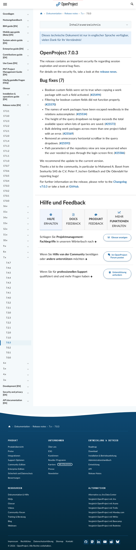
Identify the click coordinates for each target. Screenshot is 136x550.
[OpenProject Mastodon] (92, 542)
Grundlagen (8, 14)
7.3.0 (8, 313)
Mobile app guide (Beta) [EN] (11, 33)
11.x (5, 235)
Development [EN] (12, 386)
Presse (51, 469)
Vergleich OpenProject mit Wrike (103, 517)
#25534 (81, 114)
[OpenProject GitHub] (86, 542)
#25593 (64, 143)
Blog (10, 521)
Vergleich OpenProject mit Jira (102, 499)
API (90, 469)
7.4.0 (8, 298)
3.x (4, 380)
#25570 (50, 104)
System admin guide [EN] (13, 41)
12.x (5, 229)
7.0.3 (8, 343)
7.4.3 (8, 283)
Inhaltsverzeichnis (85, 24)
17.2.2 (6, 126)
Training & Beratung (17, 517)
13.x (5, 223)
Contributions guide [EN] (12, 56)
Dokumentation (54, 14)
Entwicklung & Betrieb (103, 440)
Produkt (13, 440)
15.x (5, 212)
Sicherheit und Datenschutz (20, 473)
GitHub (73, 186)
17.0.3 (6, 186)
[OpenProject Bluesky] (117, 542)
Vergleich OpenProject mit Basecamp (105, 521)
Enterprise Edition (16, 469)
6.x (4, 363)
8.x (4, 252)
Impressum (13, 541)
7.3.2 (8, 303)
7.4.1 (8, 293)
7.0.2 (8, 348)
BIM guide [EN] (10, 26)
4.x (4, 374)
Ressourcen (15, 488)
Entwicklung (94, 465)
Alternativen (97, 488)
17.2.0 (6, 136)
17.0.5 (6, 176)
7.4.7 (8, 263)
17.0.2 (6, 191)
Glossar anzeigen (117, 237)
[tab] (51, 219)
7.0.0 (8, 358)
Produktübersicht (16, 447)
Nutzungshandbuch (12, 20)
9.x (4, 246)
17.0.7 (6, 166)
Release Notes (94, 473)
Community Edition (16, 465)
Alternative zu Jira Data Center (102, 495)
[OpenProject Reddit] (111, 542)
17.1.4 (6, 141)
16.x (5, 206)
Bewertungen (14, 478)
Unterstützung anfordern (117, 273)
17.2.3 (6, 121)
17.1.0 (6, 161)
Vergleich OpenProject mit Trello (103, 508)
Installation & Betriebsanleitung (102, 456)
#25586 (119, 153)
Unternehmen (56, 440)
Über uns (52, 447)
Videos (11, 508)
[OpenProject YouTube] (105, 542)
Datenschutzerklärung (43, 541)
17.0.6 (6, 171)
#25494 (95, 95)
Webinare (12, 526)
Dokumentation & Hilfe (18, 495)
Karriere (52, 465)
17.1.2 (6, 151)
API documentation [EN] (12, 401)
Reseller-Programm (57, 460)
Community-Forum (16, 512)
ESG (50, 451)
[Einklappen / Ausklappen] (28, 14)
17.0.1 (6, 196)
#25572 (110, 124)
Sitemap (59, 541)
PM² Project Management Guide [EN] (12, 72)
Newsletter (53, 473)
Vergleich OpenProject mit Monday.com (106, 512)
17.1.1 (6, 156)
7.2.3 (8, 318)
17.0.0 (6, 201)
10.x (5, 240)
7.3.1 (8, 308)
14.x (5, 217)
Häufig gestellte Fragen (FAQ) (14, 81)
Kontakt (69, 541)
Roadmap (92, 447)
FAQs (10, 499)
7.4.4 (8, 278)
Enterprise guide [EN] (13, 49)
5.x (4, 369)
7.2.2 (8, 323)
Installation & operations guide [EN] (11, 97)
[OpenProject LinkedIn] (98, 542)
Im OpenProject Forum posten (117, 256)
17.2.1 (6, 131)
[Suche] (132, 4)
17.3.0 (6, 116)
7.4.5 (8, 273)
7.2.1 (8, 328)
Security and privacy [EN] (13, 393)
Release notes (71, 14)
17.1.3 (6, 146)
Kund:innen (53, 456)
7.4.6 (8, 268)
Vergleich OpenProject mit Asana (103, 504)
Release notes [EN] (12, 105)
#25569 (68, 133)
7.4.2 (8, 288)
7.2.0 (8, 333)
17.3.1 (6, 111)
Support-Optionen (16, 460)
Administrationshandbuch (99, 460)
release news (108, 71)
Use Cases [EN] (10, 63)
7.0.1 (8, 353)
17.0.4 (6, 181)
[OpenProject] (41, 14)
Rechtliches (26, 541)
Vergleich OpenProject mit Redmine (104, 526)
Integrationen (14, 456)
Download (92, 451)
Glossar (6, 88)
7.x (4, 257)
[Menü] (5, 4)
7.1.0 (8, 338)
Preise (11, 451)
